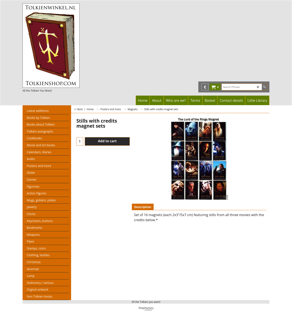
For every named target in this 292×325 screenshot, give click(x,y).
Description (142, 207)
